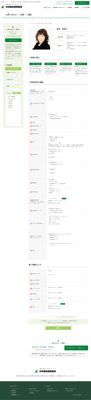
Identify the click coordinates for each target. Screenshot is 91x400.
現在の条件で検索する (13, 68)
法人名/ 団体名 (36, 280)
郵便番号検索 (64, 198)
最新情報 (13, 390)
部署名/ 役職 (35, 284)
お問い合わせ (82, 3)
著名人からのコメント (70, 388)
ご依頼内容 (35, 116)
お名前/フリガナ (36, 273)
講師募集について (15, 394)
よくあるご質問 (69, 390)
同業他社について (36, 210)
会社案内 (13, 392)
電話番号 (34, 293)
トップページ (14, 388)
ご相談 (71, 355)
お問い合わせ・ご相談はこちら (73, 348)
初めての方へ (50, 388)
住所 (33, 307)
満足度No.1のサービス (52, 390)
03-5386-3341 (65, 3)
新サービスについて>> (35, 237)
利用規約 (57, 317)
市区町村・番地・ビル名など (54, 203)
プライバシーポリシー (47, 317)
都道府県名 (50, 200)
